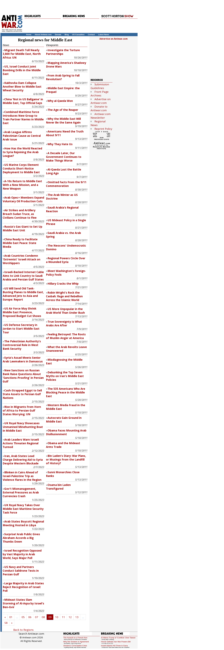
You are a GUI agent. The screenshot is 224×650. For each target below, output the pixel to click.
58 (6, 623)
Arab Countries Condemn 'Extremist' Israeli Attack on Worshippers (21, 259)
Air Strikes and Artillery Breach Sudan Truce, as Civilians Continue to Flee (20, 214)
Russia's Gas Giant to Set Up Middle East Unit (22, 228)
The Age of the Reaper (63, 110)
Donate (58, 34)
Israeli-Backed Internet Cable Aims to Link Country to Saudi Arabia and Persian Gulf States (23, 275)
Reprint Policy (103, 129)
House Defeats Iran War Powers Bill (116, 642)
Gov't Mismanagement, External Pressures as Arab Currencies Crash (21, 492)
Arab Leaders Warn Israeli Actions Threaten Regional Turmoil (21, 443)
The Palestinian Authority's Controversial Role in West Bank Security (22, 345)
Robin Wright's (64, 296)
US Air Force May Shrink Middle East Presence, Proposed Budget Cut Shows (22, 312)
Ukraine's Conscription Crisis (75, 646)
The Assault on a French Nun (75, 638)
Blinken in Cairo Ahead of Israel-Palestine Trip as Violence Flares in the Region (22, 476)
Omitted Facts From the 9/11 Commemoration (66, 184)
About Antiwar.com (43, 34)
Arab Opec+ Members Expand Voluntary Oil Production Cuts (23, 199)
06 (29, 617)
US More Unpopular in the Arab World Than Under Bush (65, 311)
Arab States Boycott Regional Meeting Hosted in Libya (23, 523)
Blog (67, 34)
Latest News (103, 34)
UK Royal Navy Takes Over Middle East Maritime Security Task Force (23, 508)
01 (10, 617)
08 (43, 617)
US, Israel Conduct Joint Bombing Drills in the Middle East (22, 70)
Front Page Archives (100, 93)
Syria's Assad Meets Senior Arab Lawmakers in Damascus (23, 359)
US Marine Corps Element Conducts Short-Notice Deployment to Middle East (21, 168)
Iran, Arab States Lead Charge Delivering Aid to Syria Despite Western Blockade (23, 459)
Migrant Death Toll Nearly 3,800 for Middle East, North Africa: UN (22, 53)
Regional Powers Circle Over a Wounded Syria (65, 260)
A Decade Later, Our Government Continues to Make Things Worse (63, 156)
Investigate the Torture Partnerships (63, 52)
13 (76, 617)
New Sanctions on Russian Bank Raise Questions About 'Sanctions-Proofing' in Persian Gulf (23, 376)
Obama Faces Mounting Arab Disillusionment (66, 432)
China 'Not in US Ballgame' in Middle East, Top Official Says (23, 101)
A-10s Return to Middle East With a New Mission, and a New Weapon (22, 184)
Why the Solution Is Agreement (76, 642)
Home (28, 34)
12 (70, 617)
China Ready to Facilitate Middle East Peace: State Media (20, 243)
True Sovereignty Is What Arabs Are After (64, 323)
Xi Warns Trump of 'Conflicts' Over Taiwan (118, 638)
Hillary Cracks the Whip (63, 283)
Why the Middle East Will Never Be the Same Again (63, 120)
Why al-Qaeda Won (60, 101)
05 (23, 617)
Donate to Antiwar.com (99, 108)
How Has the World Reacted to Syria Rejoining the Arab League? (22, 152)
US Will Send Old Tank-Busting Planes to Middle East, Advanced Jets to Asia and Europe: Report (23, 294)
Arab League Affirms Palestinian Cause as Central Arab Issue (22, 135)
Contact (91, 34)
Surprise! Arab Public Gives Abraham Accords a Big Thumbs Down (21, 537)
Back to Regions (23, 630)
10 (56, 617)
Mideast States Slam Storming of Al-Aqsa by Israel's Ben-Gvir (23, 603)
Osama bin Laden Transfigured (58, 486)
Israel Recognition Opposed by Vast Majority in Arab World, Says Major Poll (22, 554)
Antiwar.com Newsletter (101, 116)
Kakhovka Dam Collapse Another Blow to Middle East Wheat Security (22, 86)
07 (36, 617)
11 (63, 617)
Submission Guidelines (100, 86)
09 (50, 617)
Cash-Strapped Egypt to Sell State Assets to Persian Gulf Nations (22, 394)
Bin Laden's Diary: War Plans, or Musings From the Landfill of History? (66, 459)
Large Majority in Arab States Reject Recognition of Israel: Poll (23, 587)
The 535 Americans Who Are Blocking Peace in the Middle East (65, 392)
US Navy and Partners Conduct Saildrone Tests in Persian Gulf (21, 570)
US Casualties (78, 34)
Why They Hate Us (60, 144)
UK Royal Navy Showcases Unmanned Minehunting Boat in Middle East (23, 426)
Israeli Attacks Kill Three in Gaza (114, 646)
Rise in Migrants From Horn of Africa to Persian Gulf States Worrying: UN (22, 410)
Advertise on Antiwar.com (113, 38)
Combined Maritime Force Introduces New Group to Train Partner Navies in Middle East (23, 117)
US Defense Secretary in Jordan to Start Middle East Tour (21, 328)
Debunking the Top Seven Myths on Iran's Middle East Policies (65, 376)
